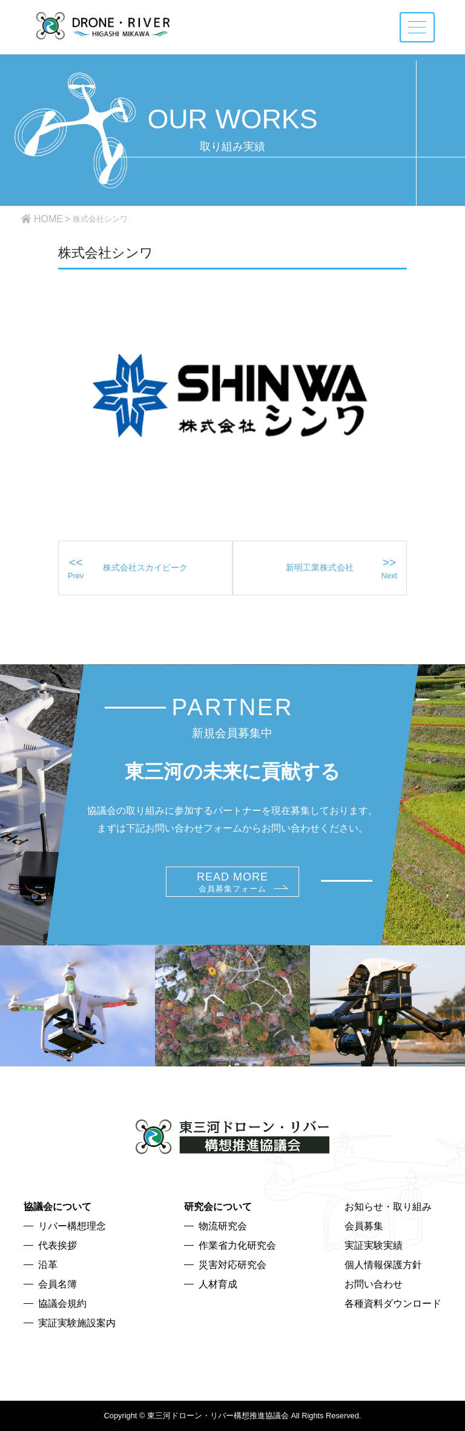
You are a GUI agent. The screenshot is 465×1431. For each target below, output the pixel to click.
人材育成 (218, 1284)
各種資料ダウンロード (393, 1303)
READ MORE (232, 882)
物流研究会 (223, 1226)
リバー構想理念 (72, 1226)
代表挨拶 (57, 1245)
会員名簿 (57, 1284)
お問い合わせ (374, 1284)
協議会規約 (62, 1303)
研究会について (218, 1206)
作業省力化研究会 (237, 1245)
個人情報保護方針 (383, 1265)
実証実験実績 (374, 1245)
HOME (48, 219)
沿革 (48, 1265)
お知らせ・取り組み (388, 1206)
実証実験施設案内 (77, 1323)
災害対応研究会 (232, 1265)
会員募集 (364, 1226)
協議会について (57, 1206)
